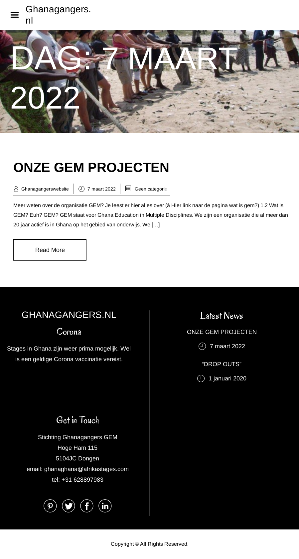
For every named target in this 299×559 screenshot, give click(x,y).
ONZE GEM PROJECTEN (91, 167)
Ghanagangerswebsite (45, 189)
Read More (50, 250)
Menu (17, 15)
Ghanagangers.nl (58, 15)
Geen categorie (151, 189)
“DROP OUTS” (221, 364)
